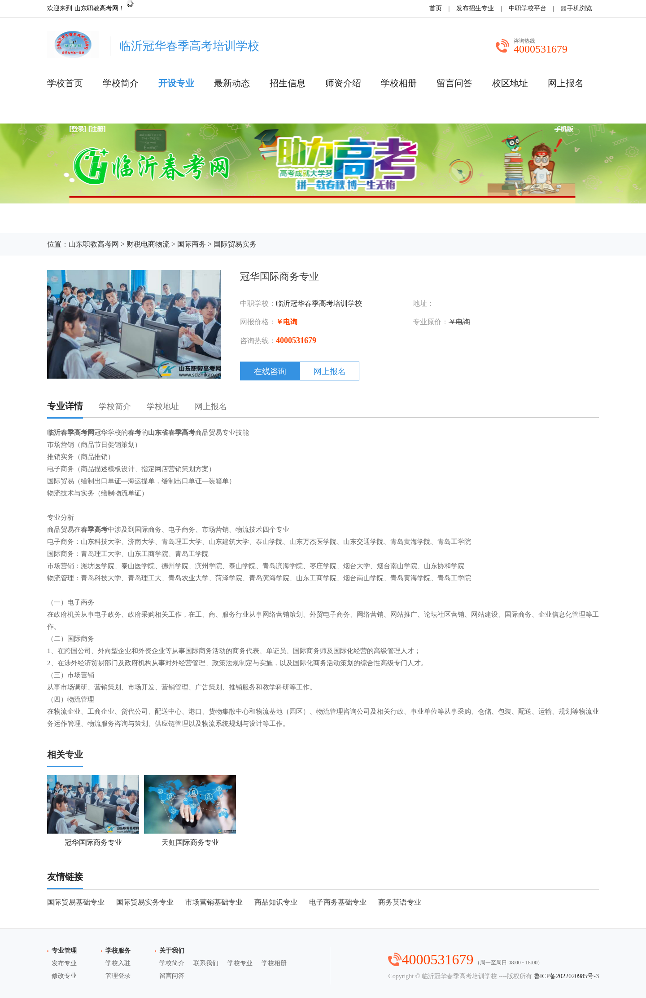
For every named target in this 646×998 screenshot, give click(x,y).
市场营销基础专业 (214, 902)
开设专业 (176, 83)
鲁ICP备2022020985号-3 (566, 976)
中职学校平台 (527, 8)
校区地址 (510, 83)
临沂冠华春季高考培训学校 (319, 303)
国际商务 (191, 244)
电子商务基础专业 (338, 902)
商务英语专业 (399, 902)
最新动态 (232, 83)
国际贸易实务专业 (145, 902)
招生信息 (288, 83)
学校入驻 (118, 963)
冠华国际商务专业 (93, 810)
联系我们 (205, 963)
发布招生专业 (475, 8)
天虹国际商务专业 (190, 810)
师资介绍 (343, 83)
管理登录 (118, 975)
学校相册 (399, 83)
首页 (435, 8)
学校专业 (240, 963)
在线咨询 (270, 371)
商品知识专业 (275, 902)
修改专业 (64, 975)
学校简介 (121, 83)
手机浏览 (579, 8)
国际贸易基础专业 (76, 902)
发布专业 (64, 963)
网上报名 (566, 83)
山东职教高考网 (96, 8)
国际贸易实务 (235, 244)
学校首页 (65, 83)
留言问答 (454, 83)
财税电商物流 (148, 244)
